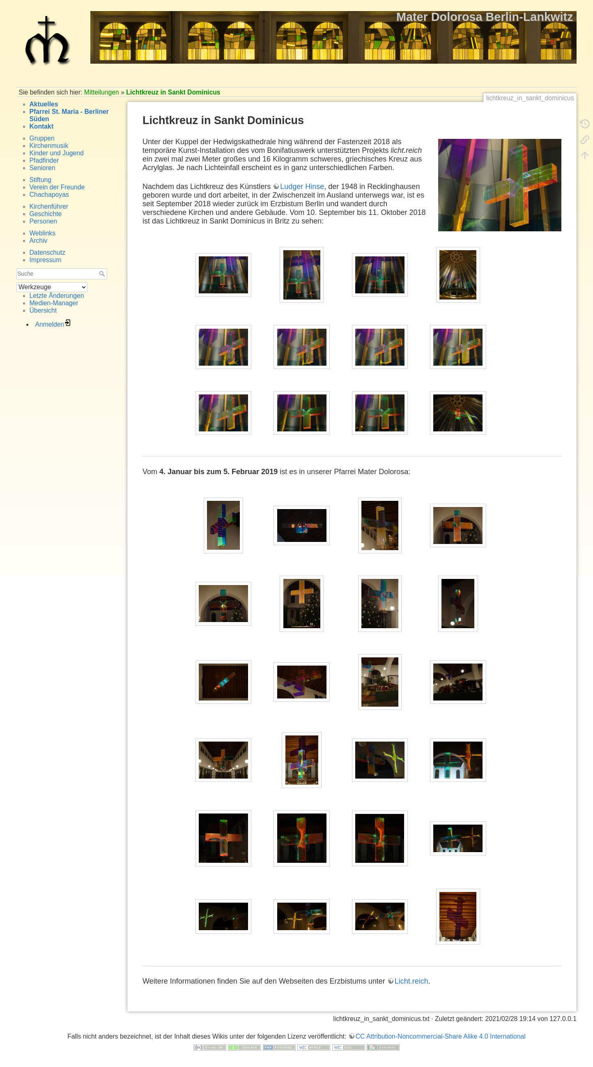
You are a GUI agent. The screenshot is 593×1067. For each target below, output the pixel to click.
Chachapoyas (49, 194)
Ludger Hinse (302, 186)
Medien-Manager (54, 303)
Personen (43, 221)
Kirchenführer (49, 206)
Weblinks (43, 233)
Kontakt (42, 126)
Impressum (46, 259)
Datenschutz (48, 252)
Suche (103, 274)
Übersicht (43, 310)
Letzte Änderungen (57, 295)
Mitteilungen (101, 92)
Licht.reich (411, 981)
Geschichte (46, 213)
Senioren (42, 167)
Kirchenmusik (49, 145)
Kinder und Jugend (57, 153)
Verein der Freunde (57, 187)
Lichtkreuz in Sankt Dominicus (173, 92)
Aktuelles (44, 104)
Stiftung (40, 179)
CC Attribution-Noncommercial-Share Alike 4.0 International (441, 1036)
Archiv (39, 240)
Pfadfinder (44, 160)
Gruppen (42, 138)
